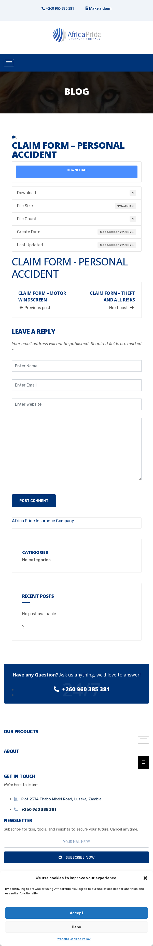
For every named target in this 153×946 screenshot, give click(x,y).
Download (77, 170)
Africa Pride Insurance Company (43, 520)
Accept (77, 913)
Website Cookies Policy (74, 939)
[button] (145, 878)
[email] (76, 842)
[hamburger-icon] (9, 62)
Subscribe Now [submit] (76, 857)
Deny (76, 927)
